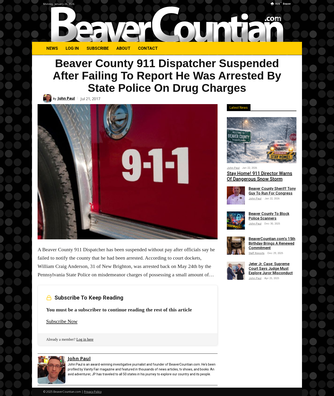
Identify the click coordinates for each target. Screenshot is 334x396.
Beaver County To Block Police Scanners (269, 215)
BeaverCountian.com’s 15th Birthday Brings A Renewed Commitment (272, 243)
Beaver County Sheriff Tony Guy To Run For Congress (272, 190)
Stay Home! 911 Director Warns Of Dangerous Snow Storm (259, 176)
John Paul (66, 98)
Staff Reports (256, 253)
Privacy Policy (93, 392)
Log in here (84, 339)
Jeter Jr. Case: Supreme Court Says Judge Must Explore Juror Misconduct (271, 268)
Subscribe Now (61, 321)
